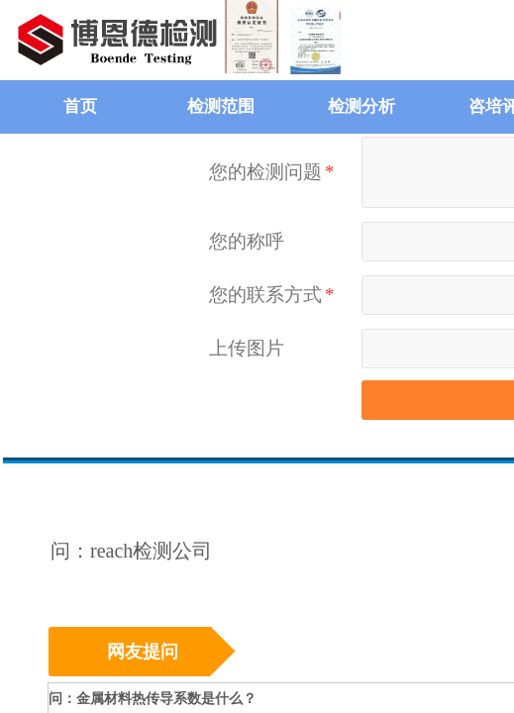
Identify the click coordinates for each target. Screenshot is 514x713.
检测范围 (221, 106)
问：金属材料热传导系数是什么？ (153, 698)
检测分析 (361, 106)
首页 (80, 106)
